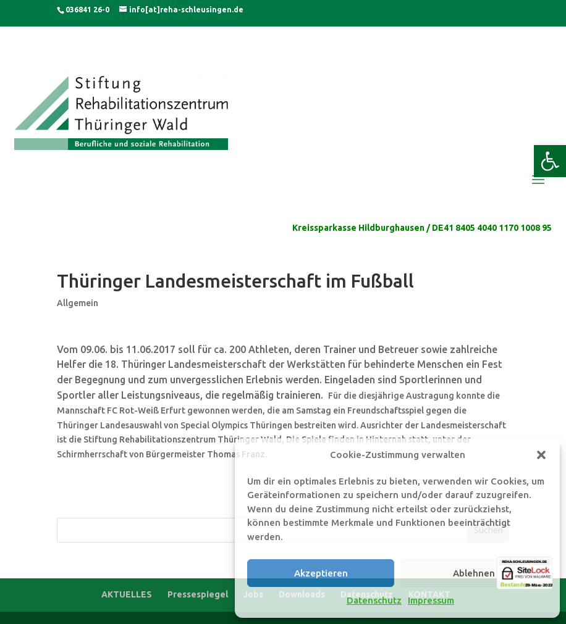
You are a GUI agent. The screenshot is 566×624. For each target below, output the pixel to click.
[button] (550, 161)
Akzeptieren (321, 573)
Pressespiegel (197, 594)
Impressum (431, 600)
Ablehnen (474, 573)
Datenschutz (374, 600)
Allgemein (77, 303)
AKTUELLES (126, 594)
